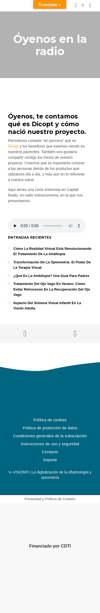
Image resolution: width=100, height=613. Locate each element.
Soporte (50, 459)
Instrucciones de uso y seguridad (50, 444)
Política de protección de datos (50, 428)
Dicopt (13, 146)
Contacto (50, 451)
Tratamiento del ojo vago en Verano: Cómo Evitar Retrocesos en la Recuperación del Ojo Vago (51, 289)
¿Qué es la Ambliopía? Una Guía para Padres (51, 276)
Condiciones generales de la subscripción (50, 436)
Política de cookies (50, 420)
